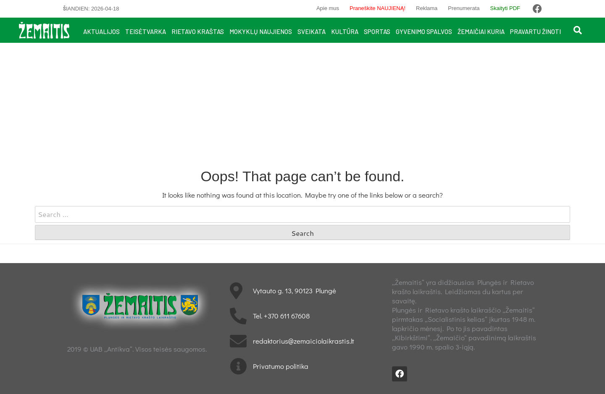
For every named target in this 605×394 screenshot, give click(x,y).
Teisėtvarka (145, 31)
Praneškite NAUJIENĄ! (377, 8)
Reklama (426, 8)
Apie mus (327, 8)
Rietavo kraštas (197, 31)
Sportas (377, 31)
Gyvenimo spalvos (424, 31)
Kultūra (344, 31)
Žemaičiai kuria (481, 31)
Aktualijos (101, 31)
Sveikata (311, 31)
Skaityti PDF (505, 8)
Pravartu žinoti (535, 31)
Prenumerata (463, 8)
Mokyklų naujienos (260, 31)
